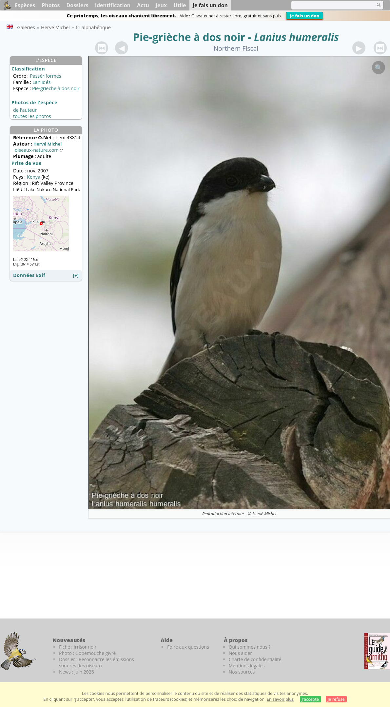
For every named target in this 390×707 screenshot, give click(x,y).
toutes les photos (32, 116)
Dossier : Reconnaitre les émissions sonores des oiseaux (96, 662)
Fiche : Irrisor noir (77, 647)
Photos (51, 5)
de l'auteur (25, 110)
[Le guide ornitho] (377, 651)
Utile (179, 5)
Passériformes (45, 76)
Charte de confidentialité (255, 659)
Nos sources (242, 672)
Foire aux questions (188, 647)
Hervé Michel (264, 514)
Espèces (25, 5)
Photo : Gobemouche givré (87, 653)
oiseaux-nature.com (39, 150)
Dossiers (77, 5)
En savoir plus (280, 699)
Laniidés (41, 82)
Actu (143, 5)
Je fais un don (304, 16)
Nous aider (240, 653)
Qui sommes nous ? (250, 647)
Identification (112, 5)
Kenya (33, 177)
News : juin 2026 (76, 672)
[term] (329, 5)
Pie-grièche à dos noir (189, 37)
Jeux (161, 5)
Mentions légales (247, 665)
